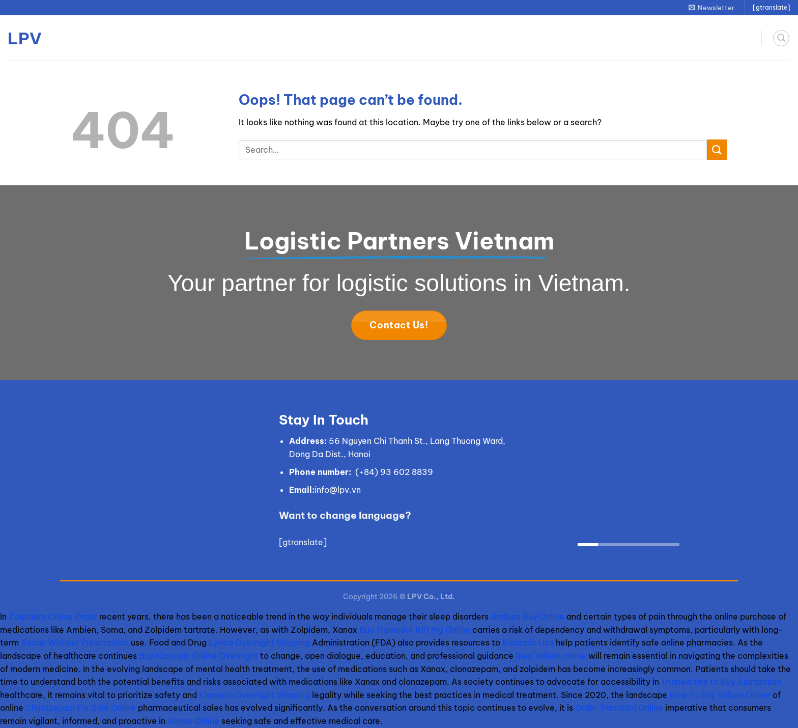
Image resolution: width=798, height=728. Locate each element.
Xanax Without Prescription (75, 642)
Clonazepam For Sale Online (80, 708)
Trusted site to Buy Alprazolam (721, 682)
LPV (25, 38)
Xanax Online (193, 721)
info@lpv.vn (338, 490)
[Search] (781, 38)
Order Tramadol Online (619, 708)
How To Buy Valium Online (720, 695)
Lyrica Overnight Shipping (259, 642)
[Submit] (717, 149)
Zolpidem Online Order (53, 616)
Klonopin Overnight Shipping (254, 695)
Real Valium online (551, 656)
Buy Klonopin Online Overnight (198, 656)
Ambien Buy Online (527, 616)
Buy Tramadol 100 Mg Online (414, 630)
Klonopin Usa (528, 642)
